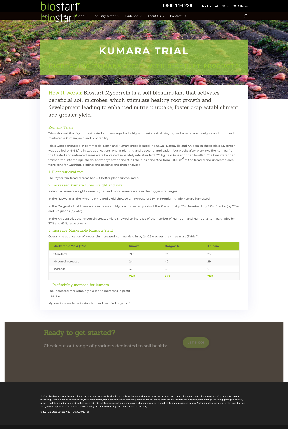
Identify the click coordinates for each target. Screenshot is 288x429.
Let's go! (195, 343)
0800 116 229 (177, 6)
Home (44, 16)
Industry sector (105, 16)
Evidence (131, 16)
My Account (210, 6)
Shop (80, 16)
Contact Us (178, 16)
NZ (223, 6)
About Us (154, 16)
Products (61, 16)
